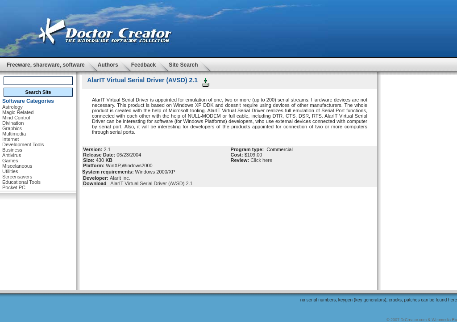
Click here (261, 160)
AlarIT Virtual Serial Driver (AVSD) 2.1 (150, 183)
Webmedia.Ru (444, 320)
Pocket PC (13, 187)
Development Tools (23, 144)
